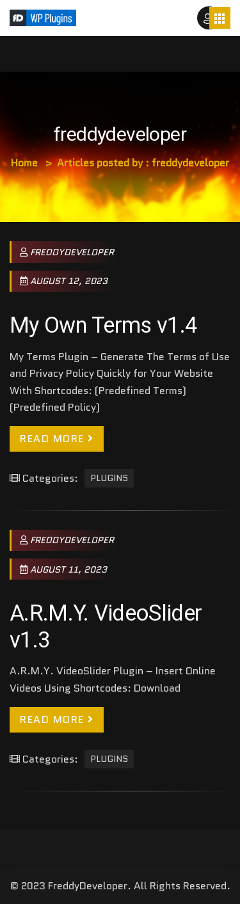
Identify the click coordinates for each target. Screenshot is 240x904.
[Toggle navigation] (219, 17)
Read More (56, 438)
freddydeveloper (67, 252)
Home (24, 162)
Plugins (109, 478)
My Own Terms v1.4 (103, 325)
